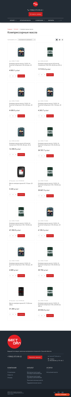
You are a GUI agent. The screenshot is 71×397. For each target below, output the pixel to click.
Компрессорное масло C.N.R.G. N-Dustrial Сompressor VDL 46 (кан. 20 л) (20, 65)
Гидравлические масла (34, 383)
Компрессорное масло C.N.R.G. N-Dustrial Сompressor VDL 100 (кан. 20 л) (20, 264)
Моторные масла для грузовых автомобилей (34, 377)
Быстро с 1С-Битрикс (61, 394)
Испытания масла (52, 372)
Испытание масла (25, 20)
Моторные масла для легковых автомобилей (34, 373)
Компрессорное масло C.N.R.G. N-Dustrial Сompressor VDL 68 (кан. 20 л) (49, 224)
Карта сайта (10, 394)
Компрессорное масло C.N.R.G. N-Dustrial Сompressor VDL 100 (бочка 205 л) (49, 185)
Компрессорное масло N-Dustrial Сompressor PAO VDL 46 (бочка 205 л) (50, 64)
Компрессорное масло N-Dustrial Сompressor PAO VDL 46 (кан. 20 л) (20, 144)
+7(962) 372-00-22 (35, 10)
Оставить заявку (35, 14)
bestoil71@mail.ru (55, 356)
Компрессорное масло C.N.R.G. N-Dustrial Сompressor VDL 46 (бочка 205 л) (49, 145)
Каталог (12, 20)
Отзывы (9, 377)
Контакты (51, 20)
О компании (39, 20)
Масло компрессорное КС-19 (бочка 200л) (20, 304)
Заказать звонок (35, 357)
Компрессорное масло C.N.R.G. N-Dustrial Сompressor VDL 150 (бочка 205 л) (20, 224)
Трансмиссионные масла (35, 380)
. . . (59, 20)
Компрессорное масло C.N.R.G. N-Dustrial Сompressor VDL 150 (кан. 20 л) (49, 105)
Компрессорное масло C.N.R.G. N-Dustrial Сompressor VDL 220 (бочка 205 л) (49, 304)
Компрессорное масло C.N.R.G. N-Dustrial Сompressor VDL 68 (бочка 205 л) (49, 264)
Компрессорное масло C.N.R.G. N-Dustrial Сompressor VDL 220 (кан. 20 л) (20, 105)
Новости (10, 375)
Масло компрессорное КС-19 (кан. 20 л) (20, 184)
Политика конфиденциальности (15, 393)
